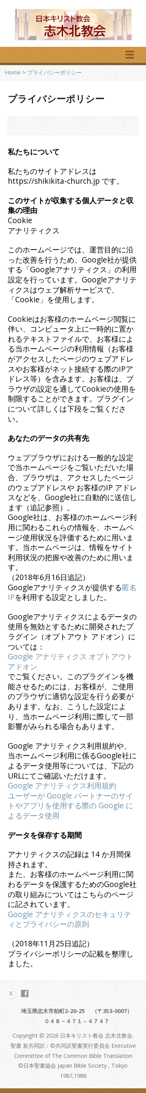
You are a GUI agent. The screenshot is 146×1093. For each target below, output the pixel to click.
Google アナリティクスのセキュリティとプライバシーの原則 (69, 919)
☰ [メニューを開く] (129, 55)
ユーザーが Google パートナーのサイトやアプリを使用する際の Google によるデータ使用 (70, 805)
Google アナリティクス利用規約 (62, 785)
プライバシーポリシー (54, 72)
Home (13, 72)
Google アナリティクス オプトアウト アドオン (70, 661)
